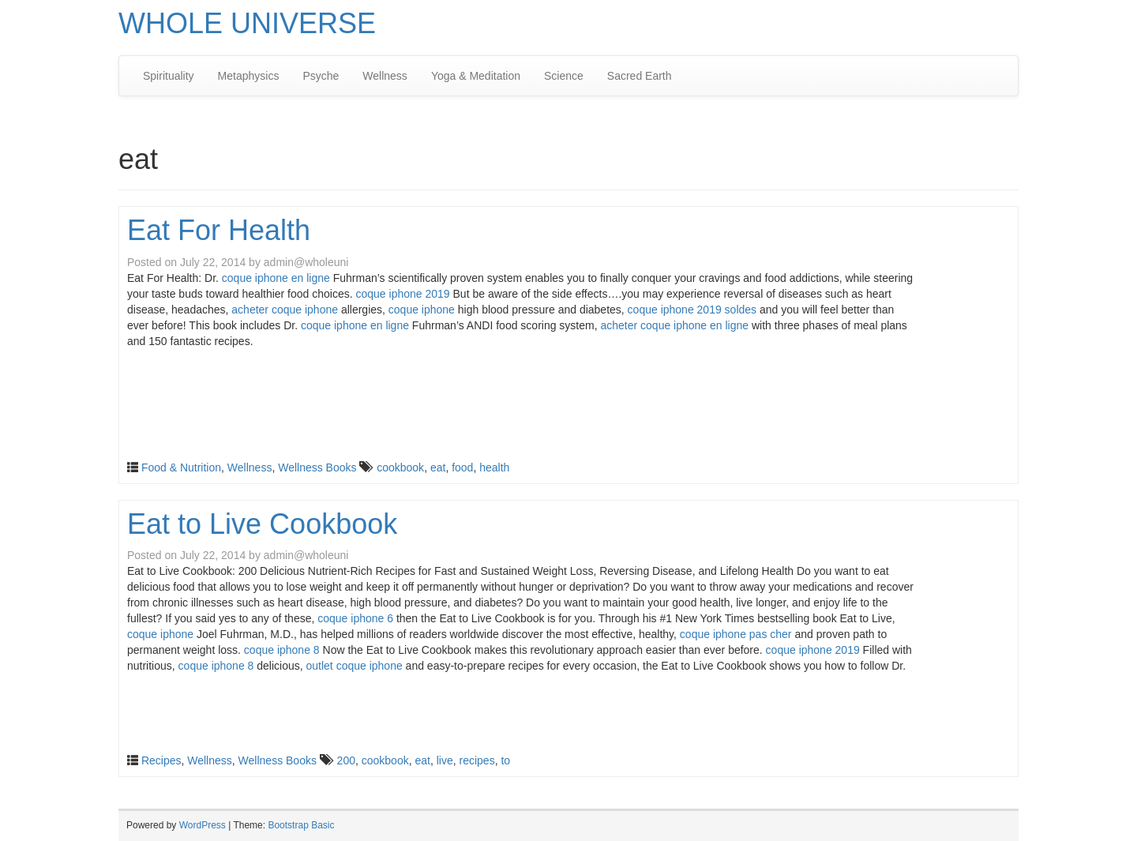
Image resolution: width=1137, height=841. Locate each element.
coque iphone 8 (282, 650)
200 (346, 760)
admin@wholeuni (306, 262)
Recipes (161, 760)
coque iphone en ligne (276, 278)
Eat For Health (218, 230)
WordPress (202, 825)
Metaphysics (249, 75)
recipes (477, 760)
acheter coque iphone (284, 309)
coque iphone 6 (355, 618)
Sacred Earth (639, 75)
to (505, 760)
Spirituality (168, 75)
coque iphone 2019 (403, 293)
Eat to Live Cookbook (262, 524)
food (462, 467)
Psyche (320, 75)
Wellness (384, 75)
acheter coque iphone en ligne (674, 325)
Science (564, 75)
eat (437, 467)
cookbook (400, 467)
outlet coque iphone (354, 665)
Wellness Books (317, 467)
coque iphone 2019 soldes (692, 309)
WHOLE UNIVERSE (247, 23)
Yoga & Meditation (475, 75)
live (445, 760)
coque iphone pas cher (736, 634)
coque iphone (421, 309)
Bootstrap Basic (301, 825)
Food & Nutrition (181, 467)
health (494, 467)
